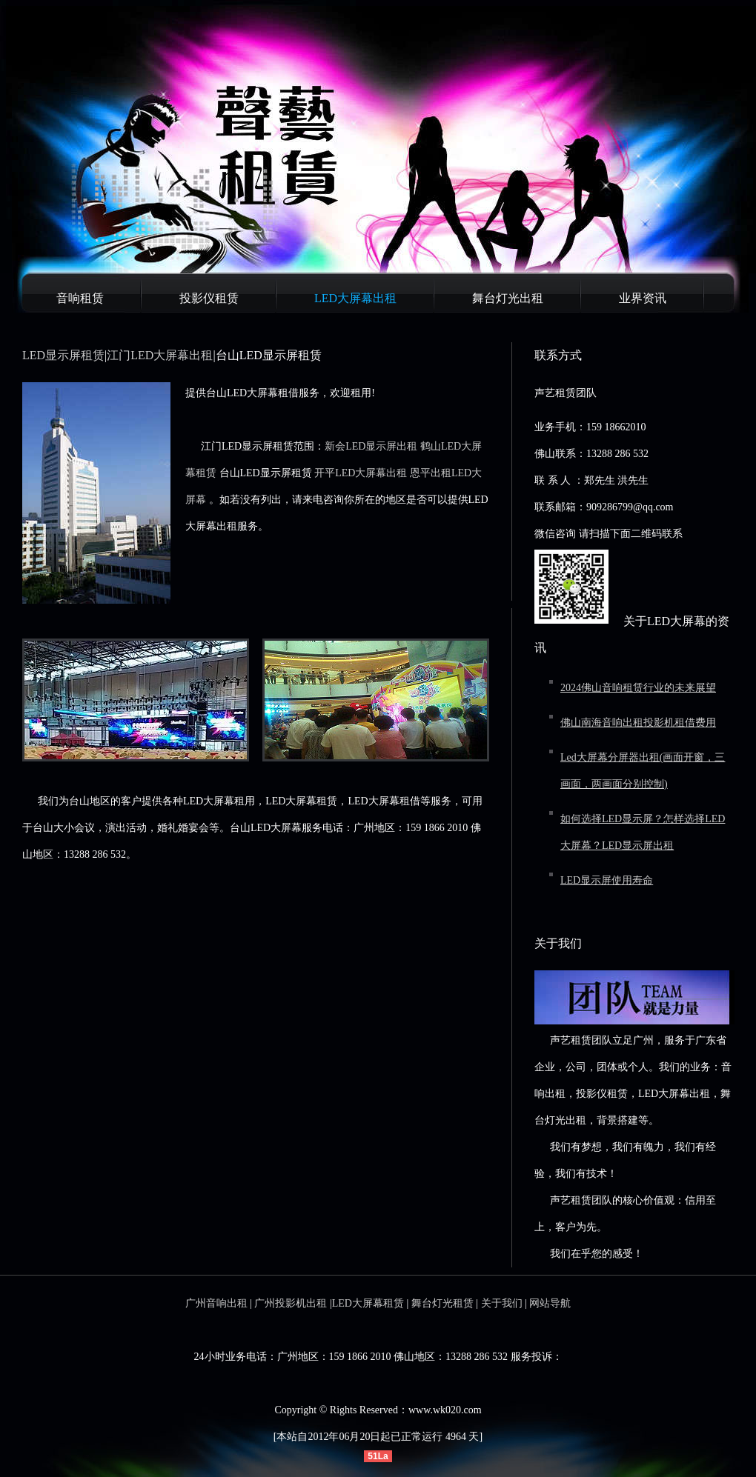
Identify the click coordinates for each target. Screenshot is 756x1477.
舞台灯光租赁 (442, 1303)
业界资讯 (642, 298)
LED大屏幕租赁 (368, 1303)
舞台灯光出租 (507, 298)
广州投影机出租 (290, 1303)
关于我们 (502, 1303)
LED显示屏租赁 (63, 355)
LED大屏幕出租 (355, 298)
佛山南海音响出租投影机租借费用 (638, 722)
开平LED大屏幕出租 (360, 473)
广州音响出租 (216, 1303)
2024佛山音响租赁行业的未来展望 (638, 687)
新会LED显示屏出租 (371, 446)
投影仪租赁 (209, 298)
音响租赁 (80, 298)
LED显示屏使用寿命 (606, 880)
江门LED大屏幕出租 (160, 355)
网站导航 (550, 1303)
